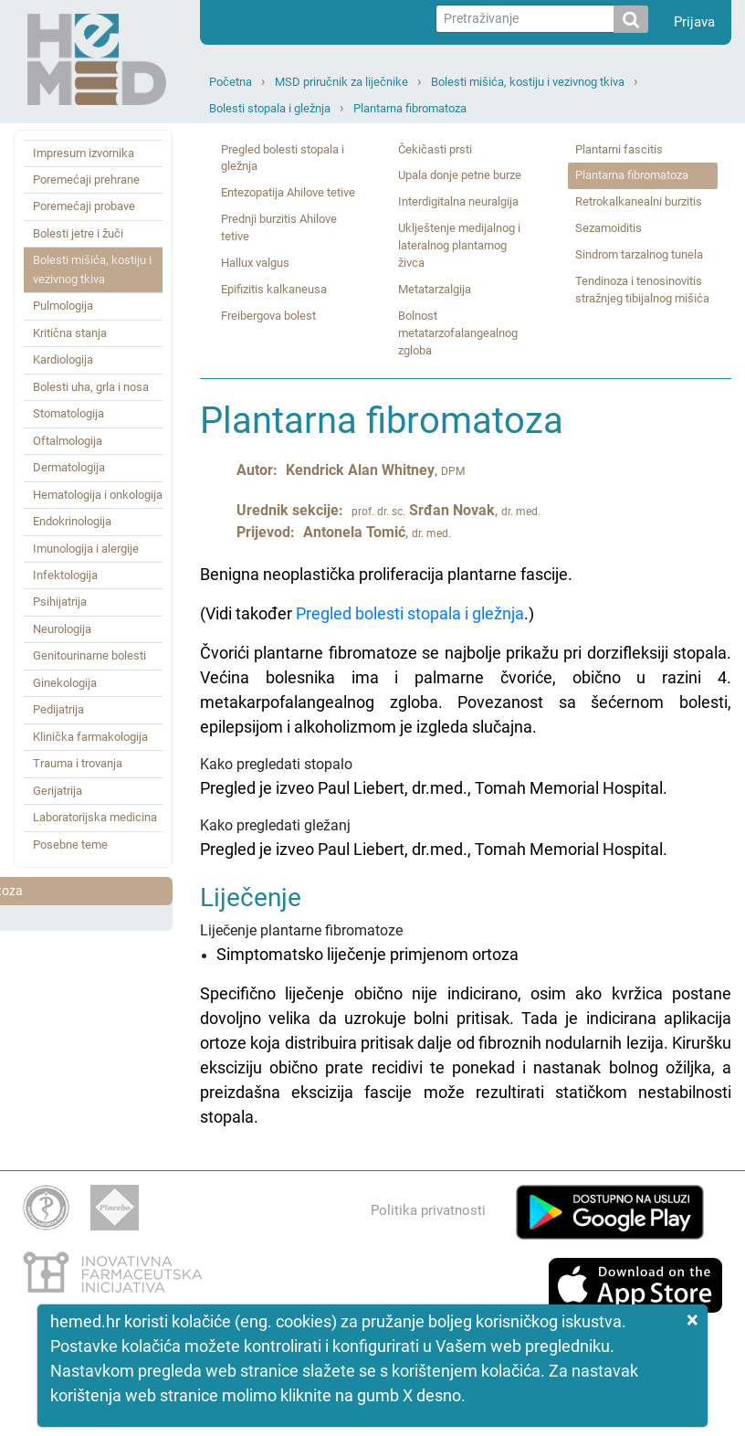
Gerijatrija (57, 790)
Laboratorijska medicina (95, 817)
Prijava (694, 22)
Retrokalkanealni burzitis (638, 201)
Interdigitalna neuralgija (458, 201)
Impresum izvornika (83, 153)
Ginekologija (65, 683)
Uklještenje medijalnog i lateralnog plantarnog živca (459, 245)
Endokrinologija (72, 521)
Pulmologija (63, 305)
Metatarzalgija (434, 289)
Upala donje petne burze (459, 175)
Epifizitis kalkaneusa (274, 289)
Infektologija (65, 575)
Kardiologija (63, 359)
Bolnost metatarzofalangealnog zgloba (458, 333)
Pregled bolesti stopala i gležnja (282, 158)
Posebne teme (70, 844)
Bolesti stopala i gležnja (270, 108)
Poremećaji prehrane (86, 179)
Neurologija (62, 629)
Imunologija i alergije (86, 548)
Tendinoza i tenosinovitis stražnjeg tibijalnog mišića (642, 289)
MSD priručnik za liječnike (341, 82)
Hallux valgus (255, 262)
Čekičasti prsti (435, 149)
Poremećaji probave (84, 206)
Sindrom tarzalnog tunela (639, 254)
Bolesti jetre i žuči (78, 233)
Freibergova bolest (268, 315)
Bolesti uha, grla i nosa (91, 387)
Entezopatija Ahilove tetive (288, 192)
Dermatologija (69, 467)
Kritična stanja (70, 333)
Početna (230, 82)
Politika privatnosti (428, 1210)
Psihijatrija (60, 601)
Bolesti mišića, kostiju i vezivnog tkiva (527, 82)
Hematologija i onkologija (98, 495)
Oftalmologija (67, 441)
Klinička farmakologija (90, 737)
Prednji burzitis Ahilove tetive (279, 227)
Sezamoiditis (608, 228)
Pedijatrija (58, 709)
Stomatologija (68, 413)
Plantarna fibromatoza (410, 108)
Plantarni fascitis (619, 149)
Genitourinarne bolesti (89, 655)
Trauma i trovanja (77, 763)
